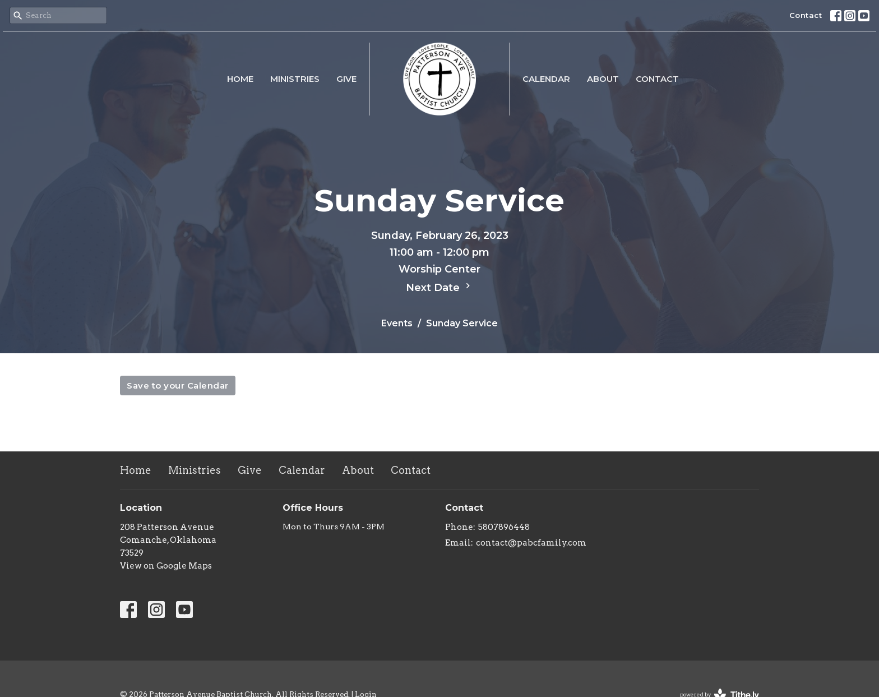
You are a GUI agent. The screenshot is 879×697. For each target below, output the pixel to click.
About (603, 78)
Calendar (546, 78)
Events (397, 323)
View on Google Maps (166, 566)
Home (240, 78)
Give (346, 78)
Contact (805, 15)
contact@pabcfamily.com (531, 543)
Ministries (295, 78)
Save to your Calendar (178, 385)
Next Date (439, 287)
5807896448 (504, 527)
